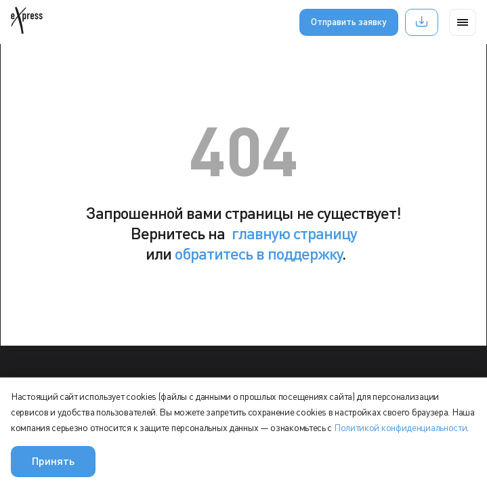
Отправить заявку (349, 21)
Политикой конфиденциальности (400, 427)
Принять (53, 460)
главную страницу (294, 233)
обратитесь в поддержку (258, 253)
